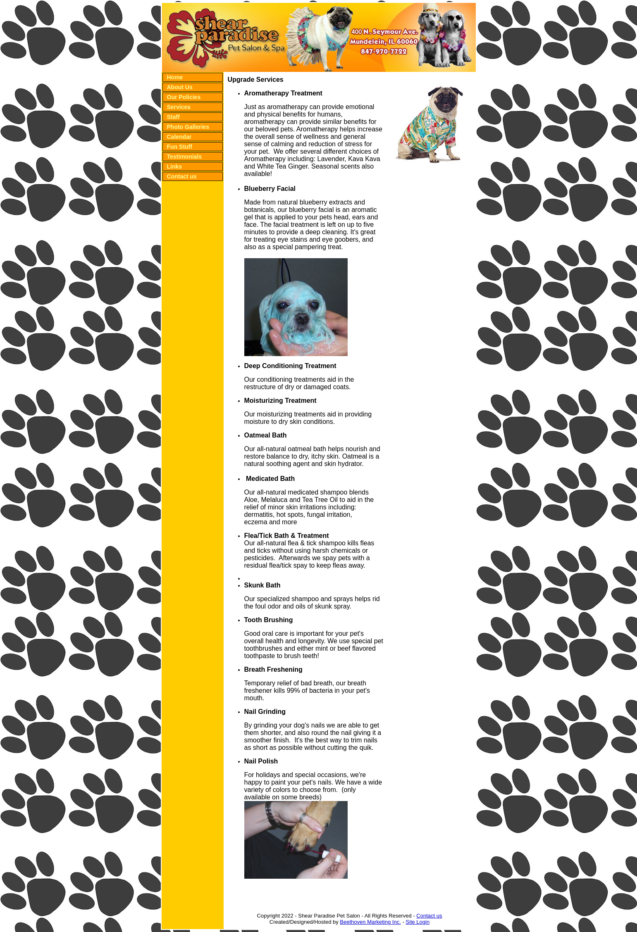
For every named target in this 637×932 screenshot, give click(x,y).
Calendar (179, 136)
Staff (173, 117)
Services (179, 107)
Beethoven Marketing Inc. (370, 922)
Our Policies (184, 97)
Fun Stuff (179, 146)
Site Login (417, 922)
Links (174, 166)
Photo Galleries (188, 127)
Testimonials (184, 156)
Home (175, 77)
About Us (180, 87)
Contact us (182, 176)
